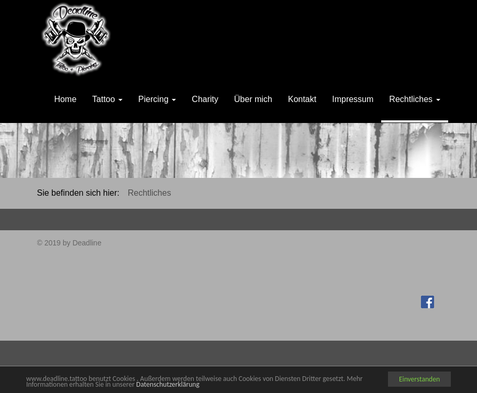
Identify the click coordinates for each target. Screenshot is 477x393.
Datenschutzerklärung (167, 384)
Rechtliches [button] (414, 99)
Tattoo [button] (107, 99)
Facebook (429, 300)
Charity (205, 99)
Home (65, 99)
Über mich (253, 99)
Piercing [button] (157, 99)
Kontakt (302, 99)
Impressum (352, 99)
